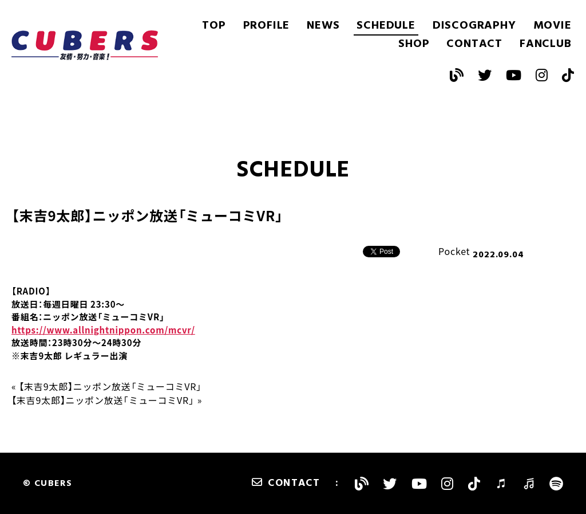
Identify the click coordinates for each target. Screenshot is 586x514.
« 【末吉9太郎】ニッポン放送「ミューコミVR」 (106, 386)
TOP (213, 25)
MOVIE (552, 25)
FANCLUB (546, 44)
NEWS (323, 25)
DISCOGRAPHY (474, 25)
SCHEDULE (386, 25)
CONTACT (474, 44)
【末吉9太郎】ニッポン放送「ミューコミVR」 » (106, 400)
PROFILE (266, 25)
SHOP (413, 44)
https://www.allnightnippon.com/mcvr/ (103, 330)
